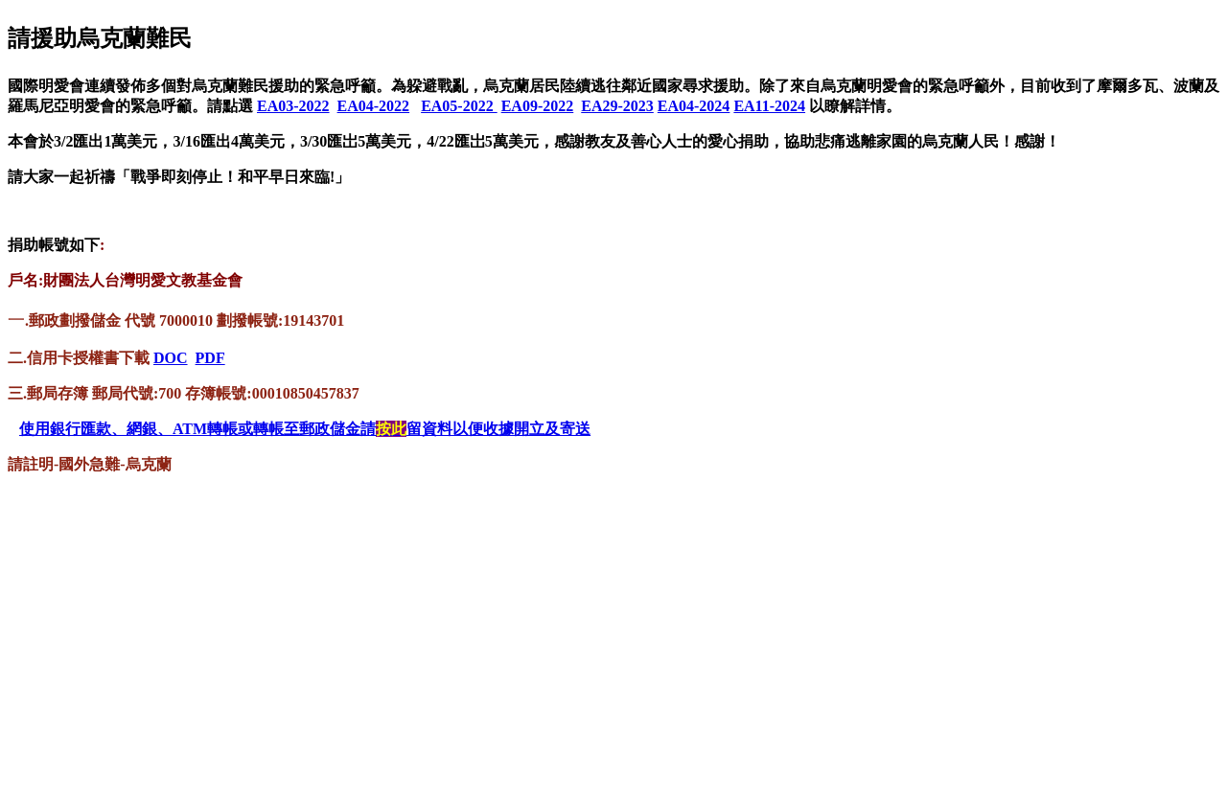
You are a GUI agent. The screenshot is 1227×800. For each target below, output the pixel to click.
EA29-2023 (617, 106)
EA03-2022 (293, 106)
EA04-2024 (694, 106)
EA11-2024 (769, 106)
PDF (210, 358)
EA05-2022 (459, 106)
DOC (170, 358)
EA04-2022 (373, 106)
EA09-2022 (537, 106)
